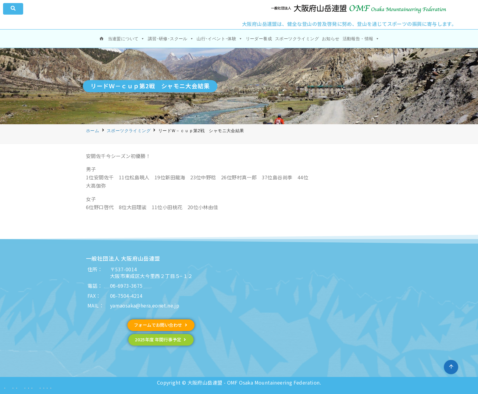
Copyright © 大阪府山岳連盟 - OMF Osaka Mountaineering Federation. (239, 382)
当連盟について (126, 39)
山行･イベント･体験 (219, 39)
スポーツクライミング (297, 38)
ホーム (92, 130)
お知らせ (331, 38)
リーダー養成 (259, 38)
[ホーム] (101, 39)
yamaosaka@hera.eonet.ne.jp (144, 305)
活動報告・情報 (361, 39)
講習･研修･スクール (171, 39)
